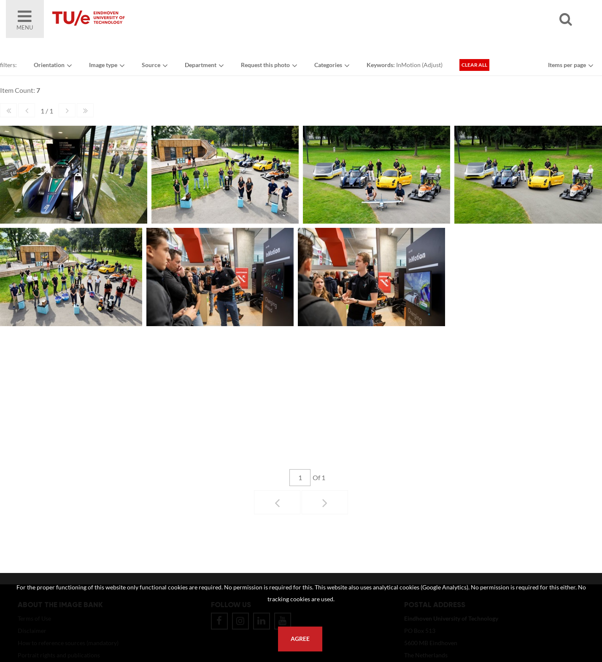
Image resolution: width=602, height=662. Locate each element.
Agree (300, 638)
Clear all (474, 65)
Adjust (432, 64)
